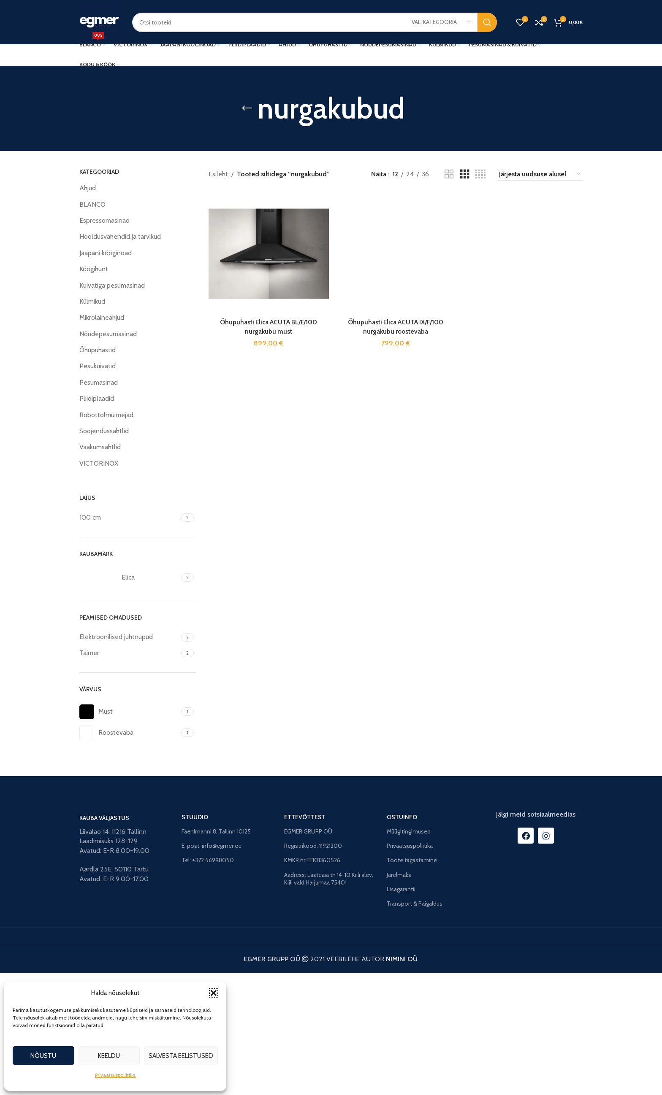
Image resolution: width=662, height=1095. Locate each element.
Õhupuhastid (97, 350)
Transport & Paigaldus (414, 1025)
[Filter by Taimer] (129, 653)
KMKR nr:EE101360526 (312, 982)
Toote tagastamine (412, 982)
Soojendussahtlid (104, 431)
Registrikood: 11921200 (313, 968)
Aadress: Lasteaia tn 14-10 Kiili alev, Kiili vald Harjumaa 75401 (328, 1000)
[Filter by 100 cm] (129, 517)
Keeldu (109, 1056)
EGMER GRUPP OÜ (308, 953)
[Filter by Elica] (129, 577)
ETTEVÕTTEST (305, 939)
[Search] (314, 22)
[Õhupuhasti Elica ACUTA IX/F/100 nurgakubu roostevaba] (395, 510)
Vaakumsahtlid (100, 447)
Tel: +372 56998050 (208, 982)
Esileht (218, 174)
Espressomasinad (104, 220)
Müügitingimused (409, 953)
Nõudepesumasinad (108, 334)
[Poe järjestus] (540, 174)
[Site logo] (99, 21)
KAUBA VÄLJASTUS (104, 940)
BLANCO (92, 204)
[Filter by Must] (129, 711)
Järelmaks (399, 997)
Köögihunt (93, 269)
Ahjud (87, 188)
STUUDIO (195, 939)
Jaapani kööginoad (105, 253)
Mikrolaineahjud (101, 317)
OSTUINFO (402, 939)
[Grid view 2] (449, 174)
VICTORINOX (98, 463)
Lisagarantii (401, 1011)
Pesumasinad (98, 382)
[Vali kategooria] (441, 22)
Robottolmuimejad (106, 415)
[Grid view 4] (480, 174)
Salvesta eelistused (181, 1056)
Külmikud (92, 301)
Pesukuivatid (97, 366)
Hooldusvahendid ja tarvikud (120, 236)
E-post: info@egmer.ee (211, 968)
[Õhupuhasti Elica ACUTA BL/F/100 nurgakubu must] (268, 253)
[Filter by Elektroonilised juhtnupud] (129, 637)
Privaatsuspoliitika (115, 1075)
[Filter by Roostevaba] (129, 732)
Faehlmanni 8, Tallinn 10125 (216, 953)
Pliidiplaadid (96, 398)
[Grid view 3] (464, 174)
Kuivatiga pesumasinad (112, 285)
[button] (213, 993)
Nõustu (43, 1056)
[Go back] (247, 108)
